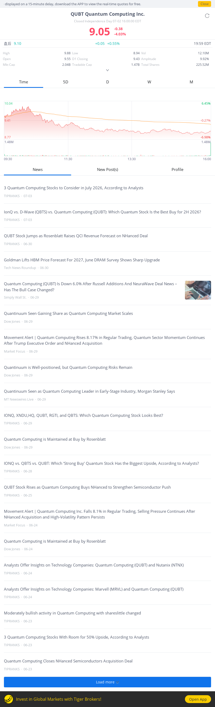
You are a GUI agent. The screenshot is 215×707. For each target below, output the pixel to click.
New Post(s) (107, 169)
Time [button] (23, 81)
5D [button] (65, 81)
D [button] (107, 81)
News (38, 169)
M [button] (191, 81)
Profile (177, 169)
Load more (107, 682)
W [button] (149, 81)
